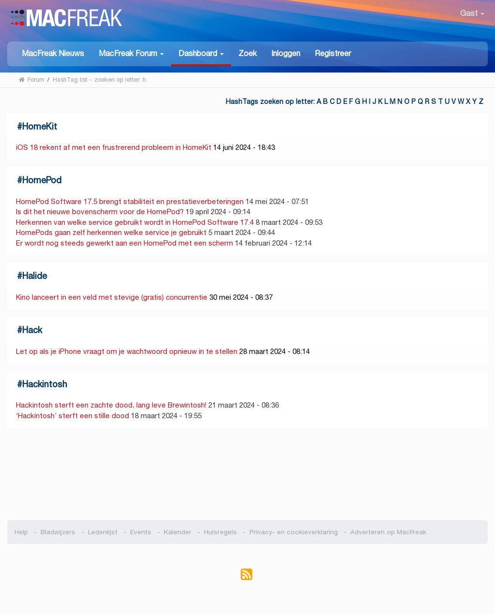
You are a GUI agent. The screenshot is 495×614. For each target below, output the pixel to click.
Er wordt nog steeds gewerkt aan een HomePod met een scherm (124, 243)
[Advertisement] (247, 474)
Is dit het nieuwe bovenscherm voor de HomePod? (100, 211)
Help (21, 532)
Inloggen (285, 53)
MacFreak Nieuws (53, 53)
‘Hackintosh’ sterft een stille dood (72, 415)
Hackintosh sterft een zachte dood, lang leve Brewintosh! (111, 404)
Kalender (177, 532)
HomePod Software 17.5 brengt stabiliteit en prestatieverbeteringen (130, 201)
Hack (32, 330)
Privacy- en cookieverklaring (293, 532)
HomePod (41, 180)
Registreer (333, 53)
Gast (472, 13)
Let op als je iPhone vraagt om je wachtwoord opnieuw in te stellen (126, 351)
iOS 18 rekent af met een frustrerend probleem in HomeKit (113, 147)
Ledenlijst (102, 532)
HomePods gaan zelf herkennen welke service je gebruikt (111, 232)
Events (140, 532)
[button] (131, 53)
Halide (34, 275)
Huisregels (220, 532)
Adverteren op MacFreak (388, 532)
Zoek (247, 53)
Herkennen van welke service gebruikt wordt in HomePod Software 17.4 (135, 222)
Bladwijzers (58, 532)
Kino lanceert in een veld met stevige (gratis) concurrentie (111, 297)
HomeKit (39, 126)
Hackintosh (44, 384)
